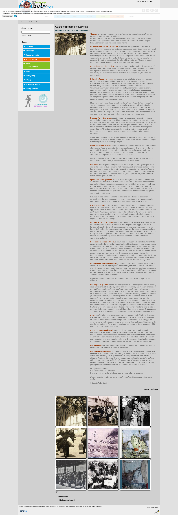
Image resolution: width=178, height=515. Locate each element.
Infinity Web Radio (32, 89)
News (22, 22)
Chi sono (29, 46)
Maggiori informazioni (7, 16)
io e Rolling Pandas (33, 84)
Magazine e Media (32, 55)
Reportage (30, 51)
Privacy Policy (155, 512)
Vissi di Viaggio (31, 59)
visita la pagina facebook (66, 500)
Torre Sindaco (33, 67)
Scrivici (148, 507)
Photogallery (30, 76)
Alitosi (28, 80)
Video (28, 71)
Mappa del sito (154, 507)
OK (15, 16)
